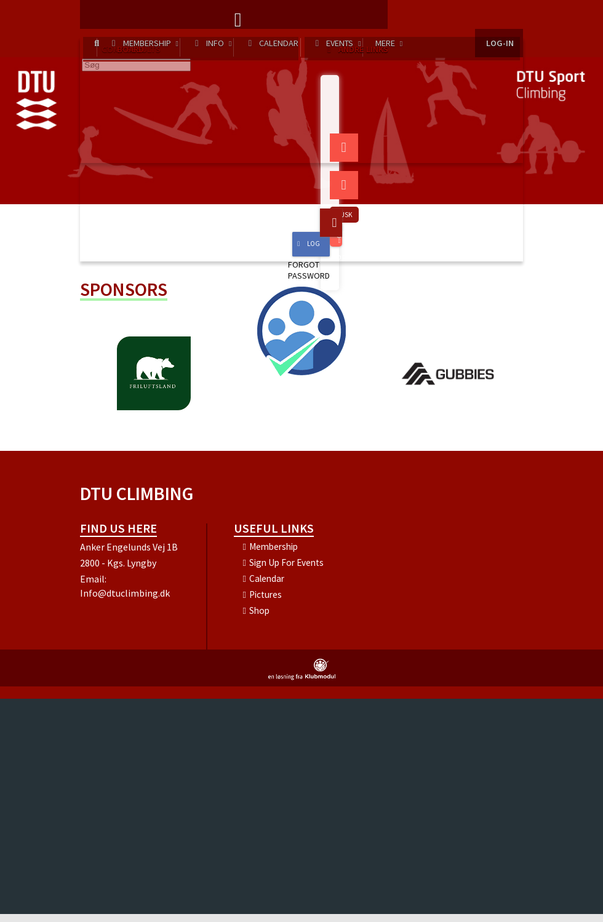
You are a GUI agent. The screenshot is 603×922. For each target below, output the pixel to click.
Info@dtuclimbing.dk (125, 601)
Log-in (499, 18)
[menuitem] (98, 18)
